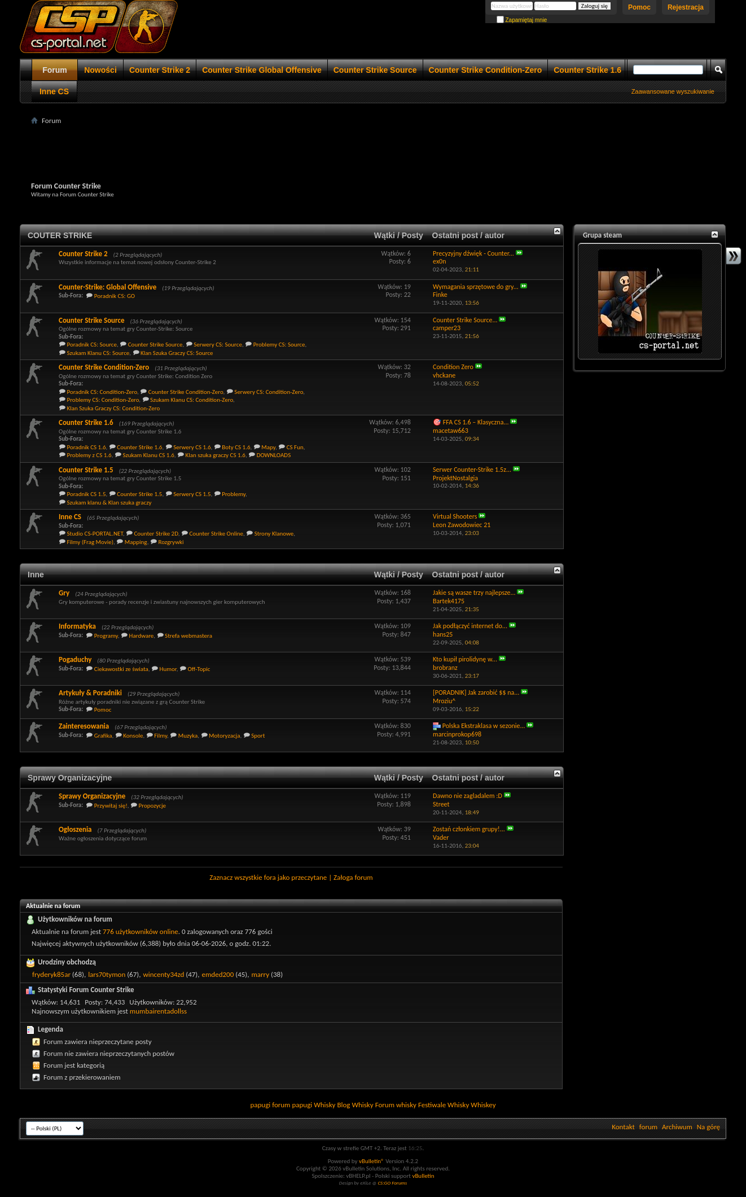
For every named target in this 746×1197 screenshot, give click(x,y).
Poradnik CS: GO (114, 296)
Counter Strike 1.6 (587, 69)
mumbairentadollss (158, 1011)
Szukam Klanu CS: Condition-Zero (191, 400)
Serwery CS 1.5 (191, 494)
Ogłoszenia (75, 829)
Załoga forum (353, 877)
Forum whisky (395, 1104)
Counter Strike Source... (465, 320)
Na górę (708, 1127)
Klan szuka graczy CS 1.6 (215, 455)
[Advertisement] (373, 153)
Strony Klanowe (274, 533)
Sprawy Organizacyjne (70, 777)
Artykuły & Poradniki (90, 693)
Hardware (141, 635)
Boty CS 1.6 (236, 447)
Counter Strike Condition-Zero (485, 69)
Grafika (103, 735)
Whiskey (483, 1104)
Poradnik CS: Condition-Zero (102, 392)
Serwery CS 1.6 (191, 447)
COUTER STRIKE (60, 235)
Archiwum (677, 1127)
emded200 (218, 974)
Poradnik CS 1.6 (86, 447)
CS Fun (295, 447)
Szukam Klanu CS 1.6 (148, 455)
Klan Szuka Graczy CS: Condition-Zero (113, 408)
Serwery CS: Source (218, 344)
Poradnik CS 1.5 (86, 494)
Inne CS (54, 91)
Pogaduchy (75, 659)
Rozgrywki (170, 542)
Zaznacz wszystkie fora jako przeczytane (268, 877)
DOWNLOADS (274, 455)
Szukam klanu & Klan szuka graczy (109, 502)
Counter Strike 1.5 (86, 470)
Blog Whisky (355, 1104)
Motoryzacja (224, 735)
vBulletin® (371, 1161)
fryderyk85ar (51, 974)
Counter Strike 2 (159, 69)
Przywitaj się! (111, 805)
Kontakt (623, 1127)
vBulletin (423, 1176)
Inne (36, 574)
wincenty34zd (163, 974)
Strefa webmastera (188, 635)
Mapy (268, 447)
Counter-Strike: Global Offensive (107, 287)
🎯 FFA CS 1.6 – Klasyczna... (470, 422)
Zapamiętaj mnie (522, 20)
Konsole (133, 735)
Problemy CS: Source (279, 344)
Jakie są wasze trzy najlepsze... (474, 593)
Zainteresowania (84, 726)
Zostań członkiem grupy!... (469, 829)
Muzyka (188, 735)
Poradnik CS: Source (92, 344)
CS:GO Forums (392, 1183)
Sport (258, 735)
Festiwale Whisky (443, 1104)
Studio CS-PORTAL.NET (95, 533)
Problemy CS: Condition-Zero (103, 400)
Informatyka (77, 626)
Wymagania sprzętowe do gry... (476, 287)
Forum (54, 69)
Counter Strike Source (375, 69)
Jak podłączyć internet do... (470, 626)
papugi (260, 1104)
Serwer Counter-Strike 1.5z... (472, 469)
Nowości (100, 69)
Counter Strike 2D (156, 533)
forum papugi (292, 1104)
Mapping (136, 542)
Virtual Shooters (455, 516)
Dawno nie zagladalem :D (467, 796)
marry (260, 974)
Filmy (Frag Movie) (90, 542)
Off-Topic (198, 669)
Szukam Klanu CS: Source (98, 353)
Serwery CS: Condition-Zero (268, 392)
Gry (64, 593)
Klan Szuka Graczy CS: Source (177, 353)
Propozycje (152, 805)
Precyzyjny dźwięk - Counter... (473, 253)
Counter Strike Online (216, 533)
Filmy (160, 735)
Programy (106, 635)
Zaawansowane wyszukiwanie (672, 91)
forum (648, 1127)
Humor (168, 669)
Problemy (233, 494)
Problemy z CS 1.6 (89, 455)
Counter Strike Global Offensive (262, 69)
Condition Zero (453, 367)
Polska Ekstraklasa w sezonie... (483, 726)
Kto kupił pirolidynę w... (465, 659)
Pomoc (639, 7)
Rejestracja (686, 7)
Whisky (324, 1104)
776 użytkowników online (140, 931)
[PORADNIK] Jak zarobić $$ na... (476, 692)
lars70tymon (106, 974)
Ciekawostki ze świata (121, 669)
